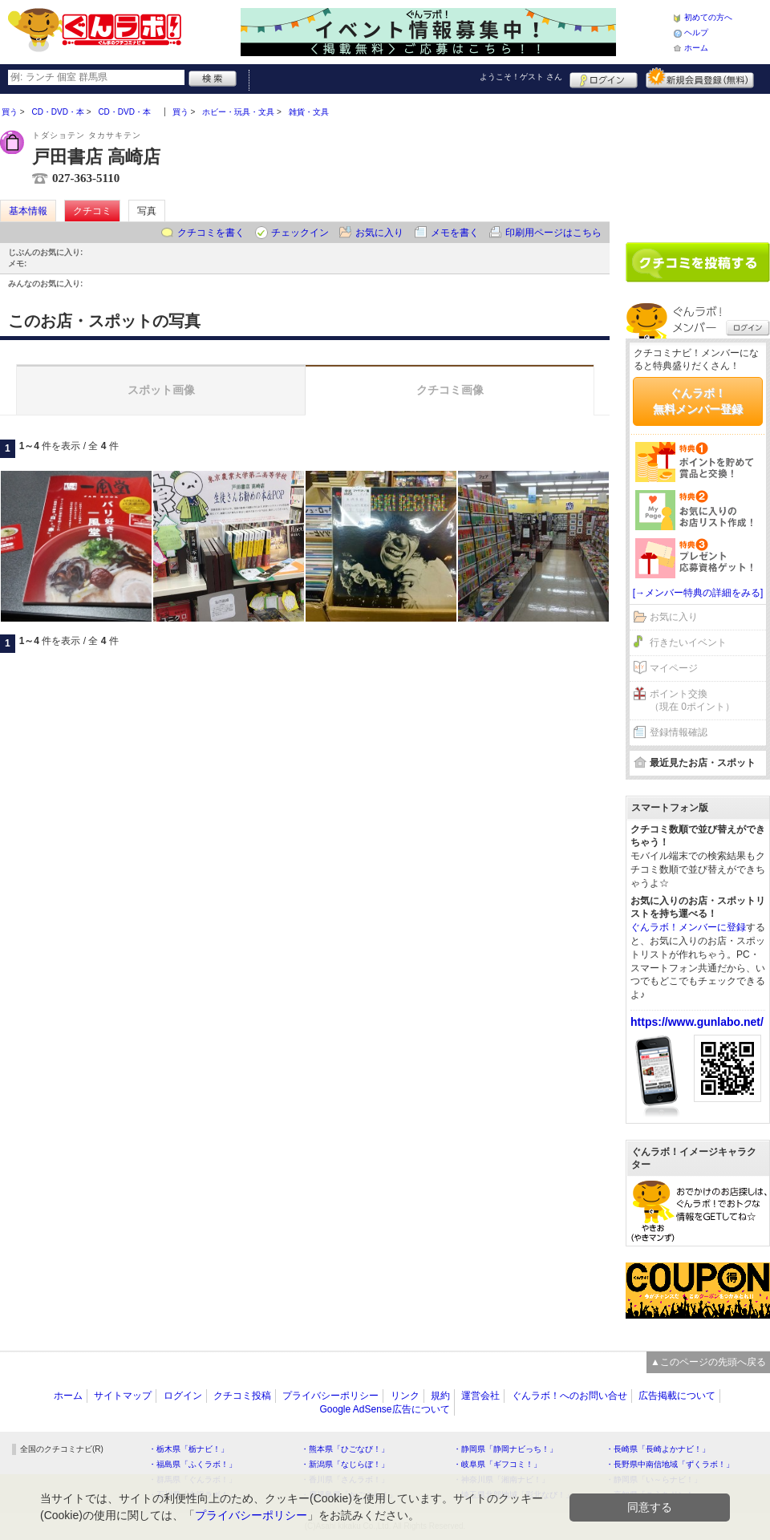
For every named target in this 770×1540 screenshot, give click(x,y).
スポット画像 (161, 389)
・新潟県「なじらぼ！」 (345, 1464)
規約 (440, 1395)
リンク (405, 1395)
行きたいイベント (688, 642)
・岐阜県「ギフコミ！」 (497, 1464)
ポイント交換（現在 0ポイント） (692, 700)
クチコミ (92, 211)
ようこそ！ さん (521, 76)
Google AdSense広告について (384, 1409)
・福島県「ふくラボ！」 (192, 1464)
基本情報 (28, 211)
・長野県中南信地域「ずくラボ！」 (670, 1464)
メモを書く (455, 232)
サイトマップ (123, 1395)
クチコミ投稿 (242, 1395)
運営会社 (480, 1395)
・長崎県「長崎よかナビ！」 (658, 1449)
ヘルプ (696, 32)
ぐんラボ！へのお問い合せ (569, 1395)
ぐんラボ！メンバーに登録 (688, 927)
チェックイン (300, 232)
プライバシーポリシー (330, 1395)
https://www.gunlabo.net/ (697, 1021)
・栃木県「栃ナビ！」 (188, 1449)
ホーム (696, 47)
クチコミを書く (211, 232)
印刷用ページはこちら (553, 232)
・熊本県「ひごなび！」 (345, 1449)
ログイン (603, 77)
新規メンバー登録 (700, 77)
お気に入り (379, 232)
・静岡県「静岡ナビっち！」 (505, 1449)
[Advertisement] (698, 162)
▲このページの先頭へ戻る (708, 1362)
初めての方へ (708, 17)
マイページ (674, 668)
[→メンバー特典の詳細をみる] (698, 592)
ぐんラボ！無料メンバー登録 (698, 401)
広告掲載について (676, 1395)
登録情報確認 (678, 732)
